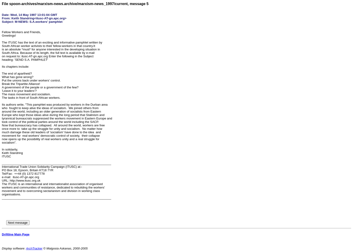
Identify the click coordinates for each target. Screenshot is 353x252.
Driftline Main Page (15, 234)
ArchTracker (34, 248)
